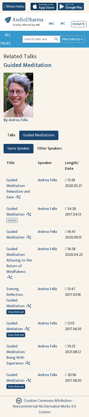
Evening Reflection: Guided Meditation (15, 297)
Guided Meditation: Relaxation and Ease (18, 188)
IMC (51, 24)
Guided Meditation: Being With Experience (15, 355)
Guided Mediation (14, 326)
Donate (79, 24)
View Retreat (16, 312)
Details (12, 220)
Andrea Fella (18, 120)
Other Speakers (49, 148)
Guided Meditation (28, 65)
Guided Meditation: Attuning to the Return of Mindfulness (19, 260)
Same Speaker (18, 148)
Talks (11, 135)
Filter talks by (71, 39)
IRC (63, 24)
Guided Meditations (39, 135)
